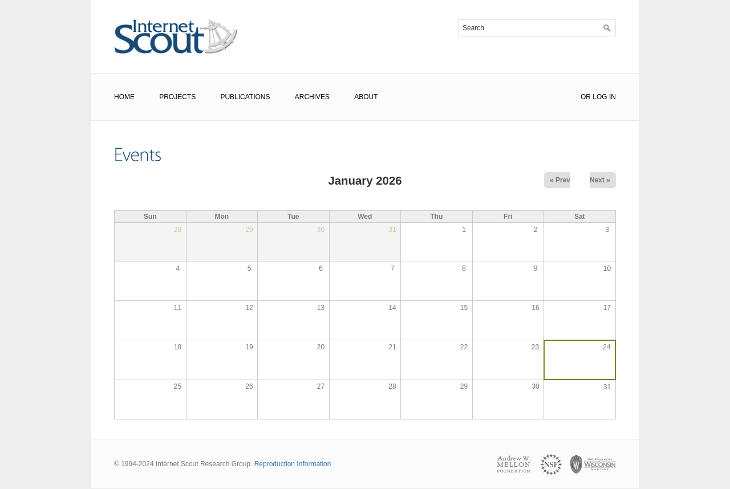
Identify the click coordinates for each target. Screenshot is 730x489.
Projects (177, 97)
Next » (600, 180)
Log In (604, 97)
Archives (312, 97)
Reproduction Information (292, 464)
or (586, 97)
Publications (245, 97)
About (366, 97)
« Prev (560, 180)
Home (124, 97)
